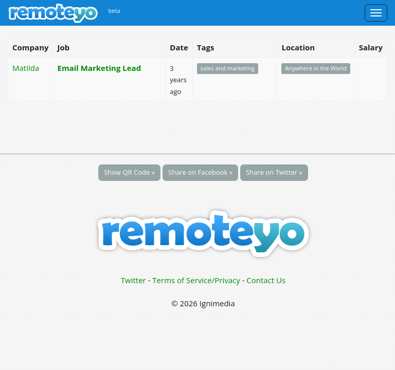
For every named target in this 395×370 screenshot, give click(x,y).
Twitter (133, 280)
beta (114, 10)
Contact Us (265, 280)
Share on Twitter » (274, 172)
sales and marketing (228, 68)
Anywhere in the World (316, 68)
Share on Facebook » (200, 172)
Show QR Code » (129, 172)
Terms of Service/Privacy (196, 280)
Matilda (25, 68)
